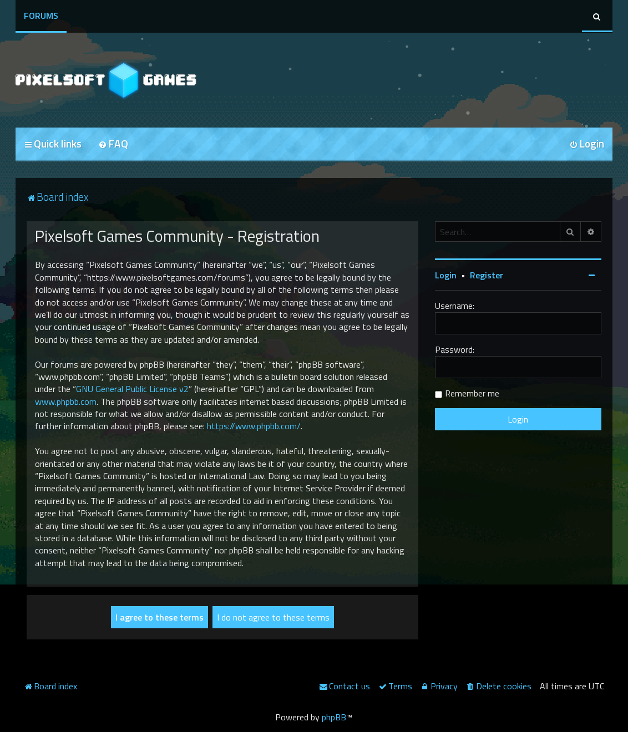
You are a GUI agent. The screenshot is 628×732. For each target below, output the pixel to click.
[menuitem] (113, 144)
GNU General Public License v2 (132, 389)
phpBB (334, 717)
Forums (41, 15)
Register (486, 275)
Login (446, 275)
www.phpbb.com (66, 401)
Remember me (472, 393)
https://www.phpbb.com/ (254, 426)
